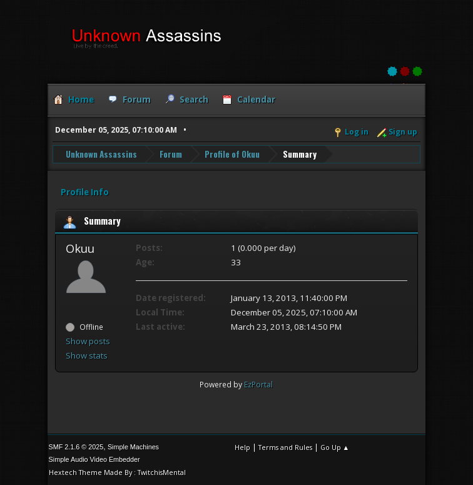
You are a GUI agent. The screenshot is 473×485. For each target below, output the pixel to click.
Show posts (88, 341)
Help (242, 447)
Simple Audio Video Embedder (94, 459)
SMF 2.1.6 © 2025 (76, 447)
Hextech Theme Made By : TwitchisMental (117, 472)
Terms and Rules (285, 447)
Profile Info (85, 192)
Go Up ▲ (335, 447)
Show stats (87, 355)
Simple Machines (133, 447)
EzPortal (258, 384)
